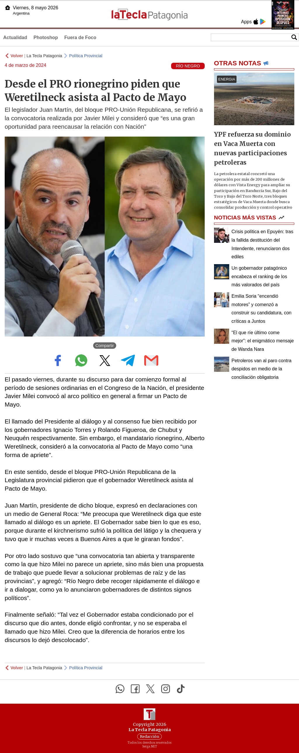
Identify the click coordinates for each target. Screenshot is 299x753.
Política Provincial (85, 55)
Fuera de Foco (80, 37)
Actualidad (15, 37)
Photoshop (46, 37)
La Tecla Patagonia (44, 55)
